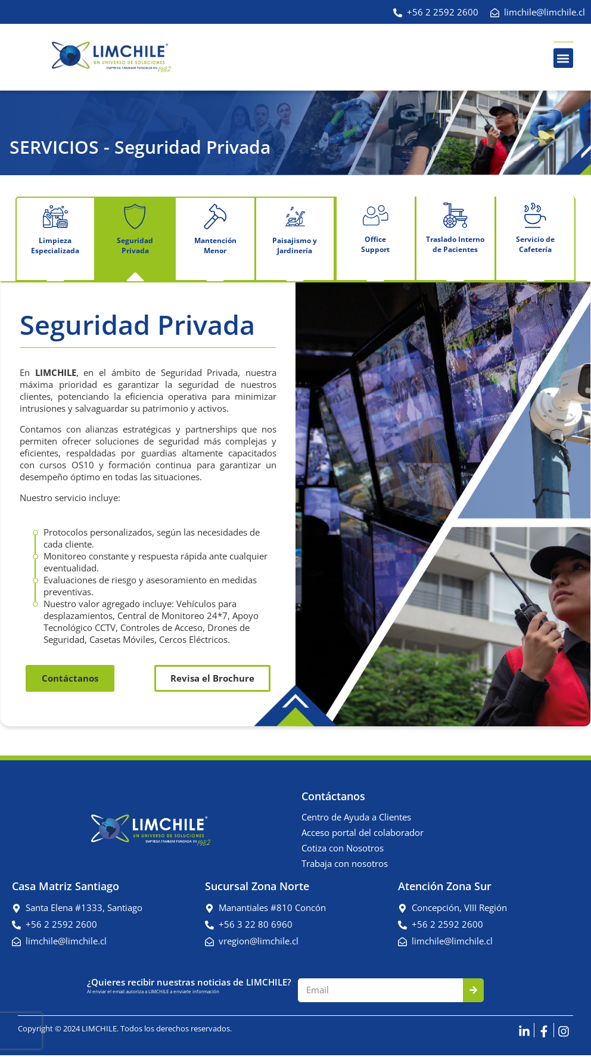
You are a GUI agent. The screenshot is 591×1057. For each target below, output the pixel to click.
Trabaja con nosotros (344, 865)
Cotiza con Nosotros (342, 850)
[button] (563, 58)
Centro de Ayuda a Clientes (356, 819)
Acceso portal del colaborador (362, 834)
